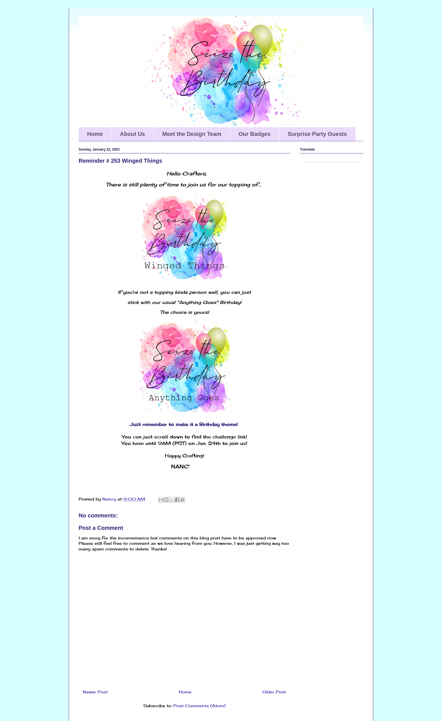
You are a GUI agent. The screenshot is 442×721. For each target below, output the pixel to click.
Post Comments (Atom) (199, 705)
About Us (132, 134)
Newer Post (95, 691)
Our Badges (254, 134)
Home (95, 134)
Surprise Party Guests (317, 134)
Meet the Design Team (191, 134)
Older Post (274, 691)
